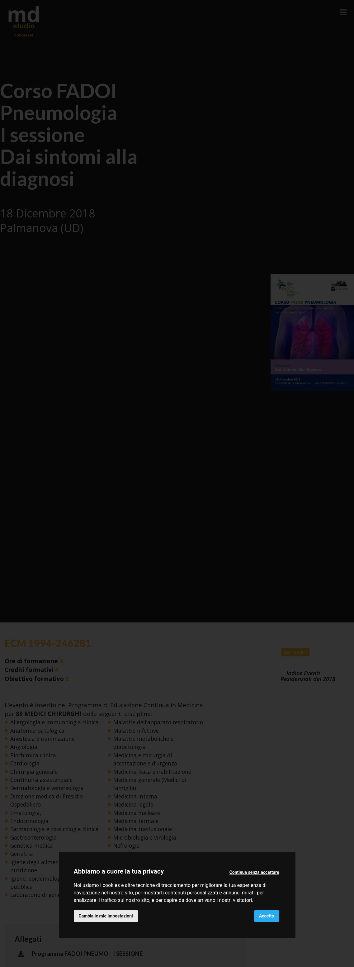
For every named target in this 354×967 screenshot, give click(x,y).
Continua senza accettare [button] (254, 872)
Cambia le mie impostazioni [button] (106, 915)
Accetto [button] (266, 915)
